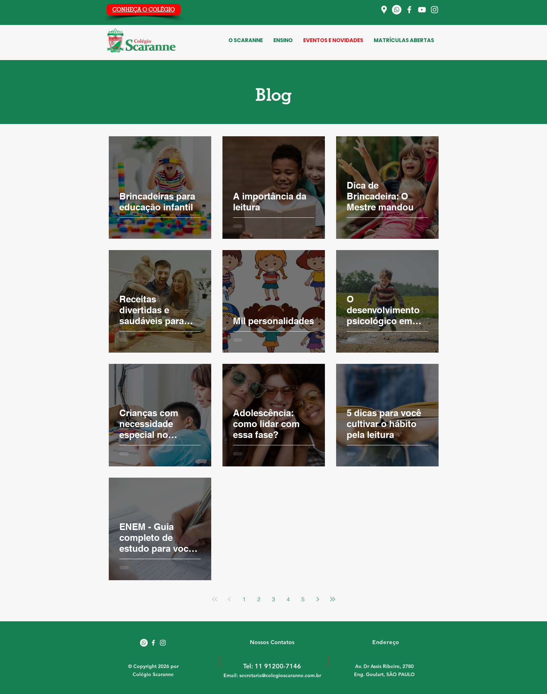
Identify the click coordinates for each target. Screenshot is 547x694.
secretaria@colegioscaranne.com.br (280, 675)
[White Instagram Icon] (163, 643)
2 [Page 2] (258, 599)
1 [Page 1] (244, 599)
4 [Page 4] (288, 599)
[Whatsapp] (396, 9)
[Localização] (384, 9)
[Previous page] (229, 599)
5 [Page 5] (303, 599)
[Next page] (318, 599)
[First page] (214, 599)
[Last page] (332, 599)
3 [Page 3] (273, 599)
